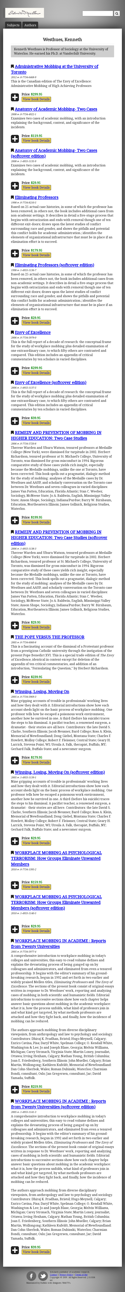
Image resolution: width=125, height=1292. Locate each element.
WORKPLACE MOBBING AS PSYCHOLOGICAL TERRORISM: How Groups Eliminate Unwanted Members (56, 858)
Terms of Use (81, 1274)
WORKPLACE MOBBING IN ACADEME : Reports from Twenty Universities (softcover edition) (58, 1103)
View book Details (36, 99)
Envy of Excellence (33, 332)
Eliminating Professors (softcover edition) (54, 265)
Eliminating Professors (36, 197)
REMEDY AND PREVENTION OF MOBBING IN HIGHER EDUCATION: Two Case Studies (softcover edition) (59, 537)
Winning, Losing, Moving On (42, 691)
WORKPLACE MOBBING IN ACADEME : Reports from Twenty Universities (58, 943)
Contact (53, 1274)
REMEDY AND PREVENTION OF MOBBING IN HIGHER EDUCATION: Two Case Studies (56, 435)
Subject (13, 25)
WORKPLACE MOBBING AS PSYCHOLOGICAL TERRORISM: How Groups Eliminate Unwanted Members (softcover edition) (56, 902)
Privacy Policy (66, 1274)
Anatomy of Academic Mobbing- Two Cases (56, 109)
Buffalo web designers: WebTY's (55, 1282)
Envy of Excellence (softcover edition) (50, 382)
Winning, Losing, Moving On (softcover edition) (60, 772)
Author (30, 25)
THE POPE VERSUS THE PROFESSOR (49, 637)
